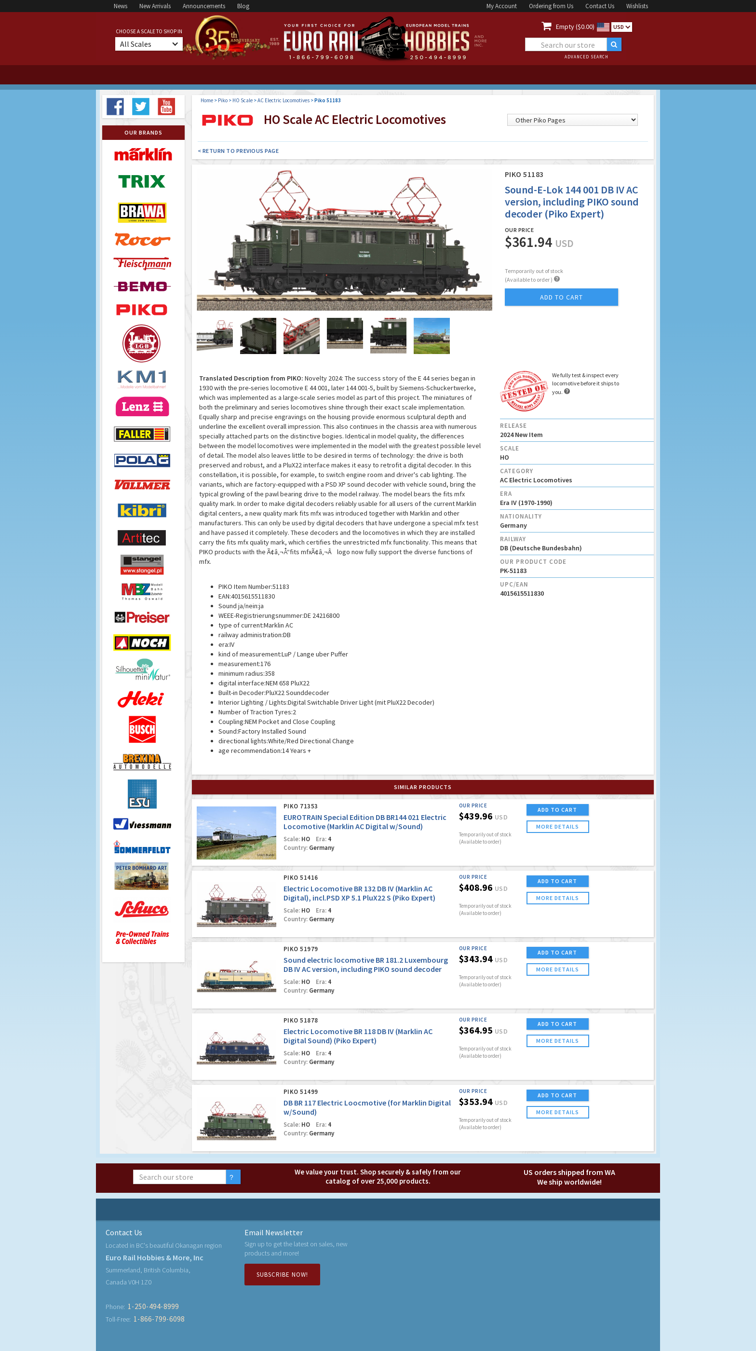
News (120, 6)
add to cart (561, 297)
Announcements (204, 6)
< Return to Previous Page (238, 150)
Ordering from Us (551, 6)
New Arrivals (155, 6)
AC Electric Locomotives (283, 100)
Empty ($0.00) (575, 26)
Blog (243, 6)
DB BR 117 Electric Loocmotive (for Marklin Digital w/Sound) (367, 1107)
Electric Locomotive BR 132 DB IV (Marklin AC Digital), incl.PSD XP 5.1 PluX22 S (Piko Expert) (359, 893)
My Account (501, 6)
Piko (223, 100)
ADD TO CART (557, 809)
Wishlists (637, 6)
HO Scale (242, 100)
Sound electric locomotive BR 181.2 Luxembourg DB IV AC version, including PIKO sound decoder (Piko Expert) (366, 969)
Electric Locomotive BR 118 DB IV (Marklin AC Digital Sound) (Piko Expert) (358, 1035)
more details (557, 826)
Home (207, 100)
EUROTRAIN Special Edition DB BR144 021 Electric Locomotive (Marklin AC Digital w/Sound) (365, 821)
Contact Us (599, 6)
